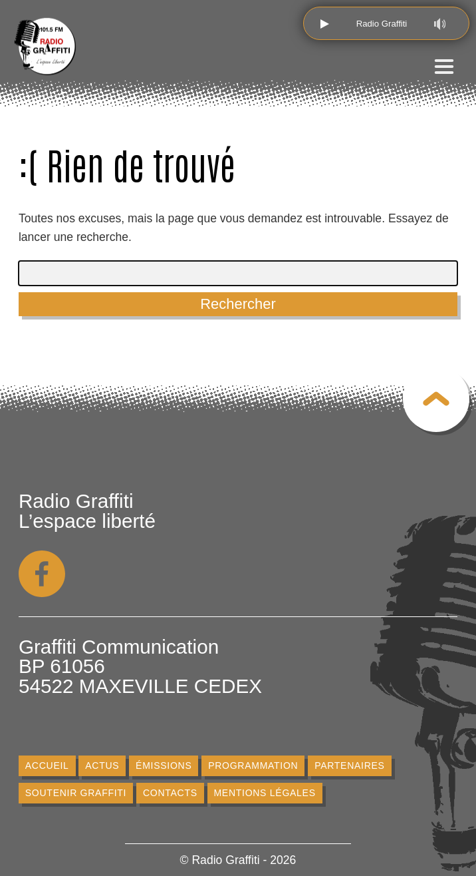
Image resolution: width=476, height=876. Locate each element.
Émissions (163, 765)
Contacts (170, 792)
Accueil (47, 765)
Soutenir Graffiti (75, 792)
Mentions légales (264, 792)
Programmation (253, 765)
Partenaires (349, 765)
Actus (102, 765)
